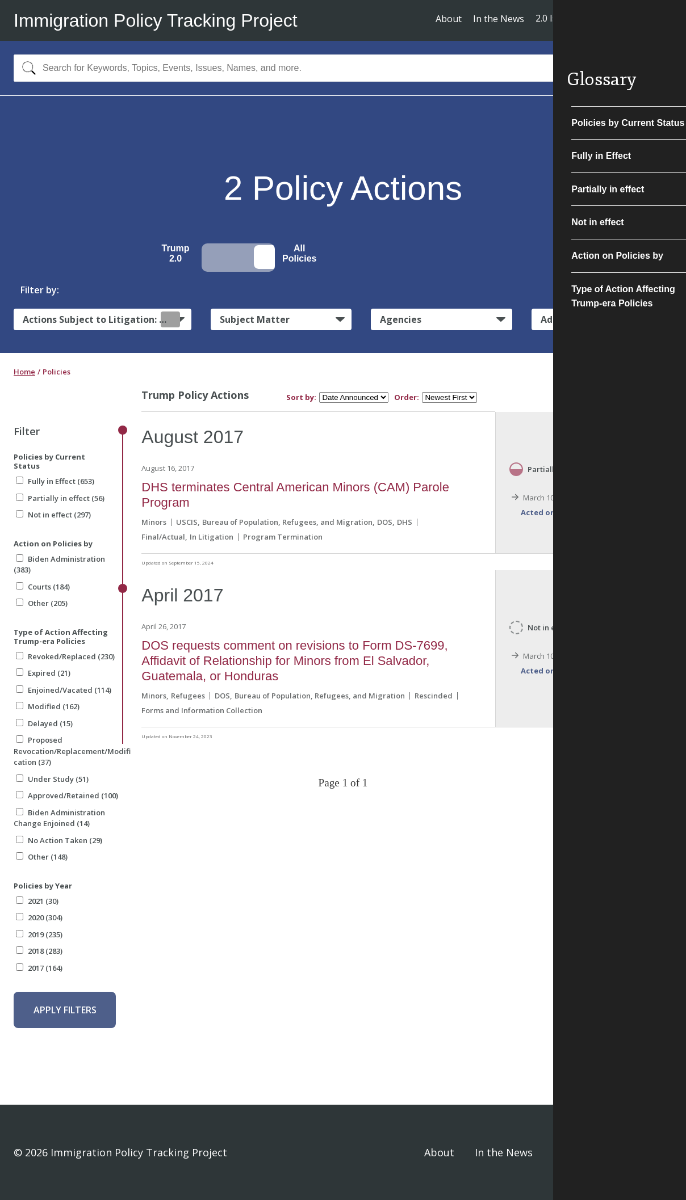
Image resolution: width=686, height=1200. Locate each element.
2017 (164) (39, 968)
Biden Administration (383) (59, 564)
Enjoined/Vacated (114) (63, 690)
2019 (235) (39, 934)
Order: (406, 397)
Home (24, 372)
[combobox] (343, 68)
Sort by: (301, 397)
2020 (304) (39, 917)
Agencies (400, 319)
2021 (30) (37, 901)
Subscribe (630, 19)
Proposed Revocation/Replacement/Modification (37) (72, 751)
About (449, 18)
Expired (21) (43, 673)
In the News (498, 18)
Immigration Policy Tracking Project (156, 20)
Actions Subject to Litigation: (101, 319)
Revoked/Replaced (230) (65, 656)
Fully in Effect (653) (55, 481)
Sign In (655, 1152)
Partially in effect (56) (60, 498)
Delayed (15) (44, 723)
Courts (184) (43, 587)
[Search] (26, 68)
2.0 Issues (556, 18)
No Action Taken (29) (59, 840)
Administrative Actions (593, 319)
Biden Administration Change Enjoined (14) (59, 818)
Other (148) (42, 857)
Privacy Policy (586, 1152)
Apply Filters (65, 1010)
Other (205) (42, 603)
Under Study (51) (52, 779)
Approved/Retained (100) (67, 795)
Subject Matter (255, 319)
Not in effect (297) (53, 515)
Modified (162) (48, 706)
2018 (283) (39, 951)
